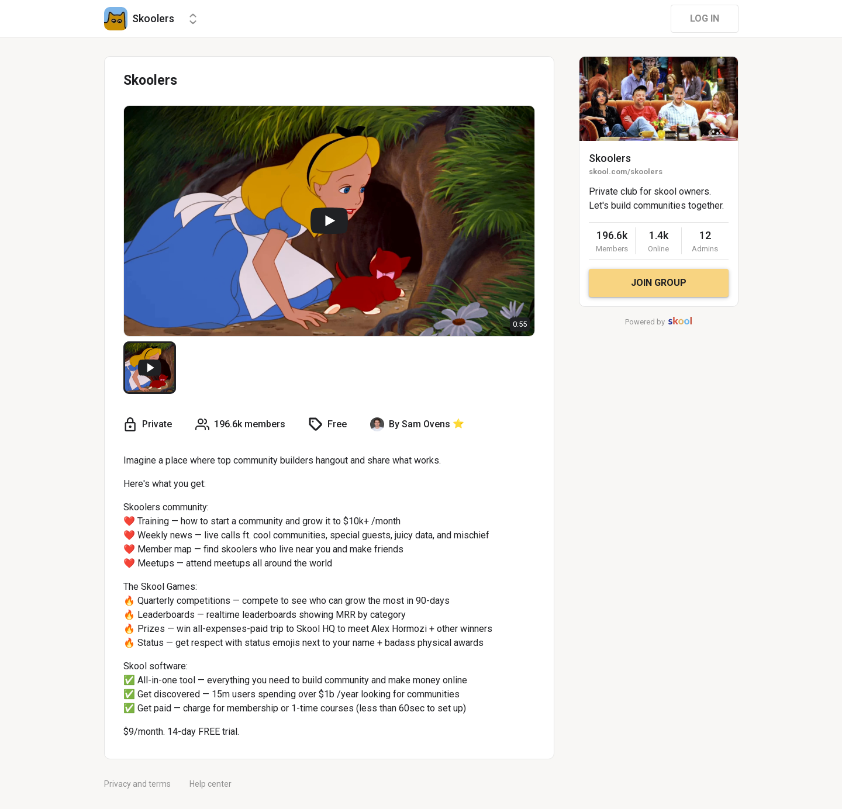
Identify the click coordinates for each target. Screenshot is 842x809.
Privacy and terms (137, 784)
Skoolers (610, 158)
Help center (210, 784)
